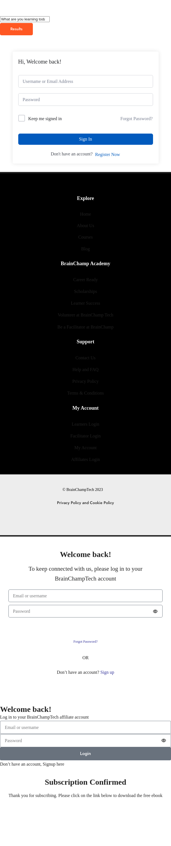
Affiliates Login (85, 459)
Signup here (53, 764)
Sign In (85, 139)
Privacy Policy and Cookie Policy (85, 502)
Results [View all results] (16, 29)
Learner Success (85, 303)
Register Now (107, 154)
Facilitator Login (85, 436)
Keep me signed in (45, 118)
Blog (85, 248)
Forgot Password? (136, 118)
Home (85, 214)
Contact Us (86, 357)
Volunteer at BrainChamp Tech (85, 315)
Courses (85, 237)
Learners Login (85, 424)
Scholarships (85, 291)
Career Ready (85, 279)
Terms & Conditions (85, 393)
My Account (85, 447)
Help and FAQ (85, 369)
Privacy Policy (85, 381)
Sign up (107, 672)
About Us (85, 225)
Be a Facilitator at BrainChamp (86, 327)
